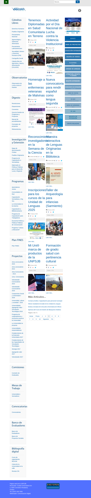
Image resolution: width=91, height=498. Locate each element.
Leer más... (31, 67)
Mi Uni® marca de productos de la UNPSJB (35, 253)
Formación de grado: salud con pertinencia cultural (53, 253)
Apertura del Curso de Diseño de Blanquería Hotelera (44, 310)
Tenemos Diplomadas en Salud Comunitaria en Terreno (36, 28)
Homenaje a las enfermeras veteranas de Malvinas (36, 87)
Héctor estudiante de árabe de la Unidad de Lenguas (44, 304)
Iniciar (31, 316)
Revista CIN (15, 471)
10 (40, 319)
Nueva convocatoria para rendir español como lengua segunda (55, 91)
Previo (37, 316)
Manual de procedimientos (16, 120)
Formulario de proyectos (16, 125)
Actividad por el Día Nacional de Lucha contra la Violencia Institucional (54, 32)
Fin (52, 319)
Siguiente (46, 319)
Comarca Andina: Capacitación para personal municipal (45, 301)
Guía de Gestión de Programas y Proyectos (18, 114)
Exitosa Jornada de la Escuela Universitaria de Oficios (44, 307)
